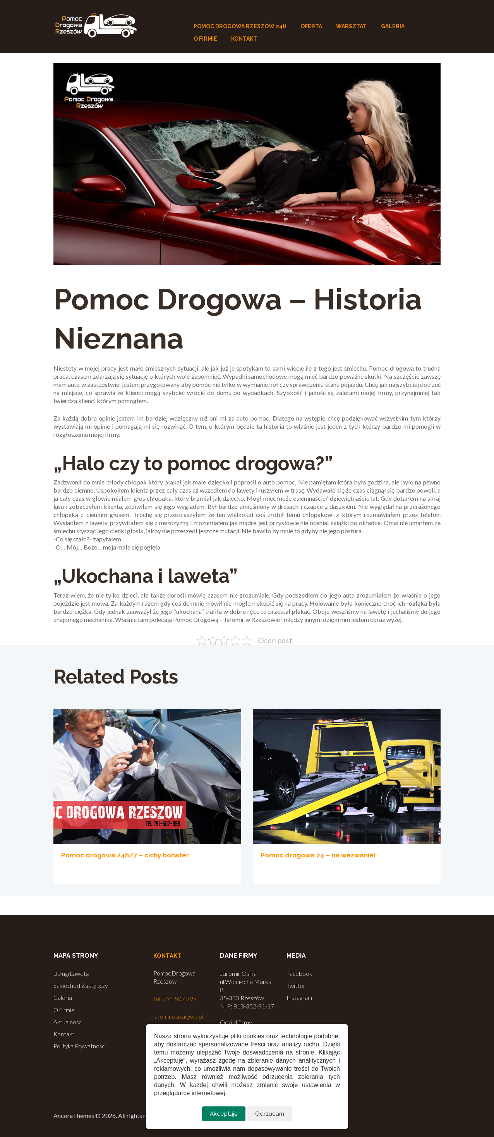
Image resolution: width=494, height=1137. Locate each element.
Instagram (299, 996)
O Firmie (65, 1008)
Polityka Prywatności (81, 1043)
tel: (158, 999)
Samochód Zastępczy (81, 985)
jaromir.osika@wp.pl (179, 1016)
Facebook (300, 973)
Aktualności (68, 1020)
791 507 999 (180, 999)
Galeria (62, 996)
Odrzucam (270, 1113)
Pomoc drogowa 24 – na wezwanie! (321, 855)
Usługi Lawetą (72, 973)
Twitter (296, 985)
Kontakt (64, 1032)
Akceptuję (223, 1113)
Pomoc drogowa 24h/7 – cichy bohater (129, 855)
